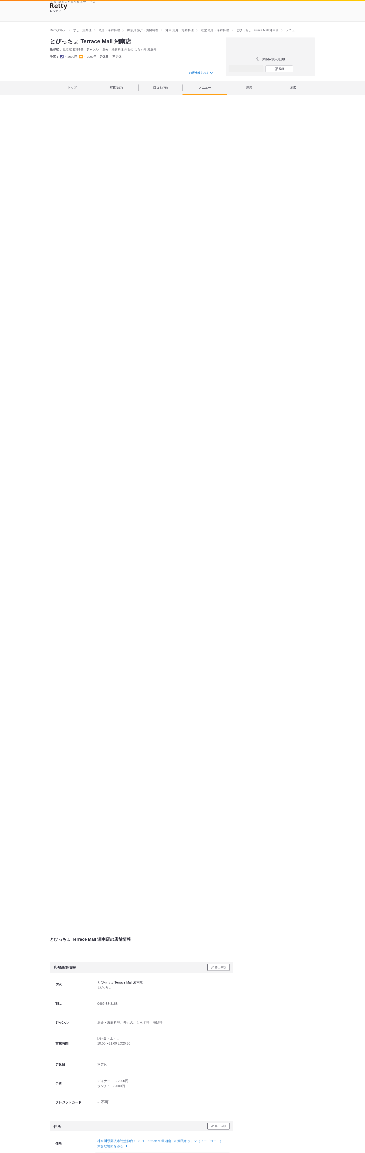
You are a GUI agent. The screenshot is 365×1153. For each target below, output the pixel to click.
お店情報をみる (200, 72)
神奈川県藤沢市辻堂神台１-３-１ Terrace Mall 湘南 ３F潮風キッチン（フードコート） (160, 1141)
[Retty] (59, 6)
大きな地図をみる (111, 1146)
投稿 (281, 69)
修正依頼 (220, 967)
